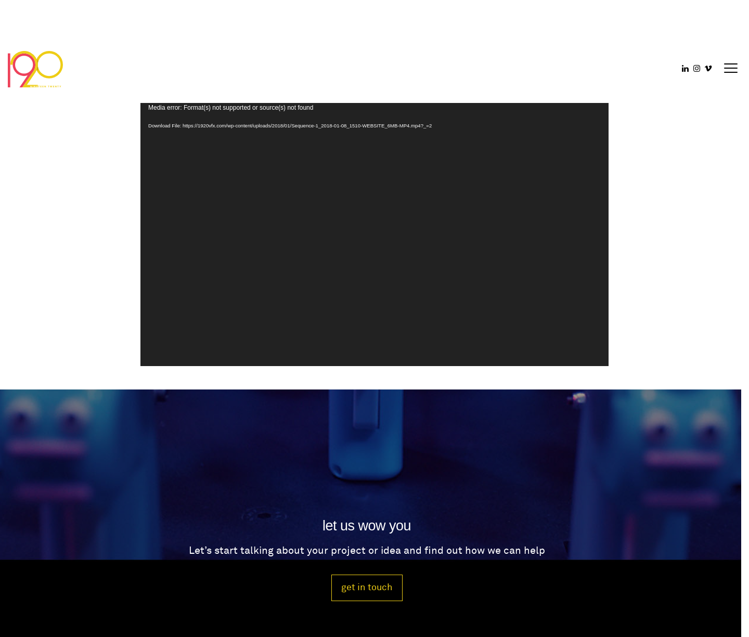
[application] (374, 234)
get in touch (367, 587)
